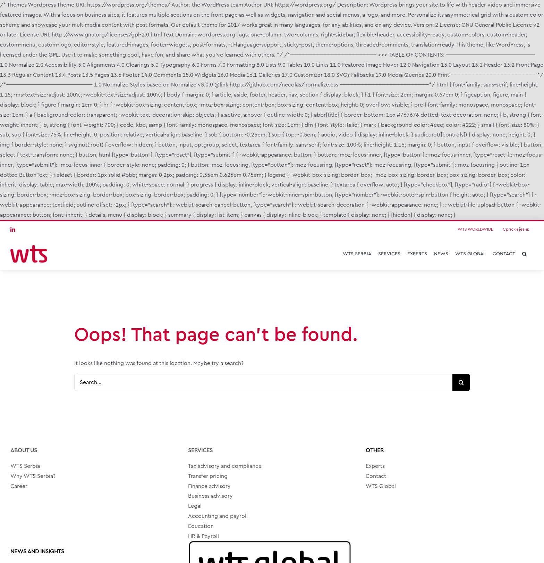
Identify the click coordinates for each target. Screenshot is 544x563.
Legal (195, 506)
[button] (524, 254)
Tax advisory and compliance (225, 466)
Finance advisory (209, 486)
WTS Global (381, 486)
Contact (376, 476)
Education (201, 526)
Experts (375, 466)
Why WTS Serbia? (33, 476)
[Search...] (263, 382)
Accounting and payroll (218, 516)
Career (18, 486)
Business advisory (210, 496)
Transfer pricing (208, 476)
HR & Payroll (203, 536)
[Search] (461, 382)
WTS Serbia (25, 466)
